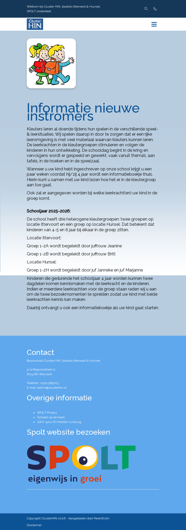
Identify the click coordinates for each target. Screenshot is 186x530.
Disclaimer (34, 525)
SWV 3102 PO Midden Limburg (59, 422)
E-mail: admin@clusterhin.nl (47, 387)
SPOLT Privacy (47, 412)
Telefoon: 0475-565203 (43, 383)
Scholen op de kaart (51, 417)
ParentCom (101, 518)
